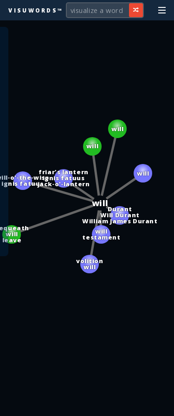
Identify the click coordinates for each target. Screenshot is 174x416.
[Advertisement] (87, 404)
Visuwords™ (35, 10)
